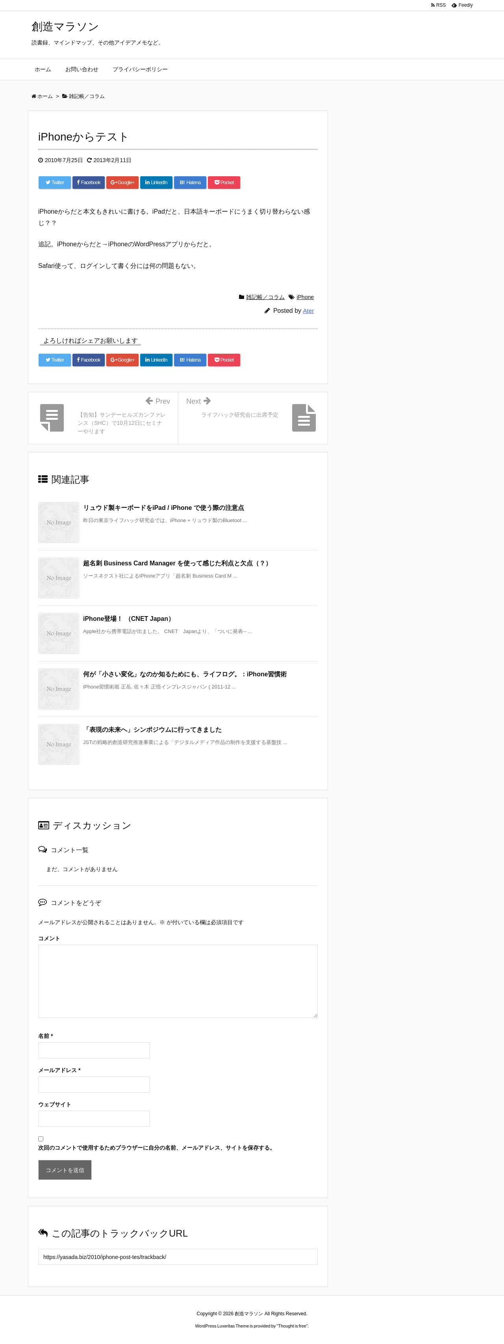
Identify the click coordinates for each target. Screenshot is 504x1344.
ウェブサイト (54, 1104)
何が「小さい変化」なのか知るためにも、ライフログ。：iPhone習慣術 (185, 674)
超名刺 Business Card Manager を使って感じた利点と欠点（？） (177, 563)
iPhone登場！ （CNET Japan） (128, 618)
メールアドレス (59, 1070)
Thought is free (292, 1326)
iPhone (305, 297)
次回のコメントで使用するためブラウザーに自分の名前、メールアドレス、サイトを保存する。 (156, 1148)
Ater (308, 310)
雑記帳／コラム (265, 297)
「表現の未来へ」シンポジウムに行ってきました (152, 729)
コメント (49, 938)
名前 (45, 1036)
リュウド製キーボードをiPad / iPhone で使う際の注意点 (163, 507)
